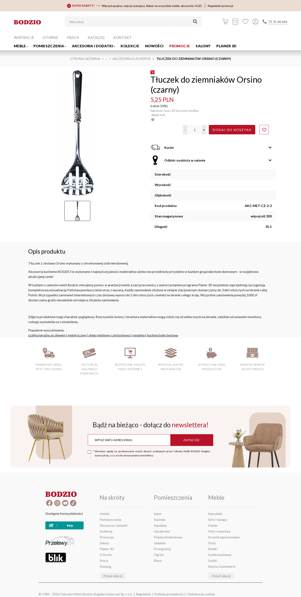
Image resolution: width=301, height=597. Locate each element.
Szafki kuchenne (219, 555)
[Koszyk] (225, 21)
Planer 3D (226, 46)
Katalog (96, 37)
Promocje (179, 46)
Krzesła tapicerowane (224, 537)
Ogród (158, 555)
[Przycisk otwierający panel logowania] (255, 21)
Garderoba (162, 531)
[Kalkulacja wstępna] (235, 21)
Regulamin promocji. (220, 6)
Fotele (212, 525)
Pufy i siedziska (219, 531)
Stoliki (212, 549)
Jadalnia (160, 543)
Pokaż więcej (112, 576)
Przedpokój (162, 549)
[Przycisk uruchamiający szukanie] (195, 21)
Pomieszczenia (49, 46)
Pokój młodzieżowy (168, 537)
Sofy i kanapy (217, 519)
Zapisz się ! (191, 440)
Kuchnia (159, 519)
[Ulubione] (245, 21)
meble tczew (77, 335)
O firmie (50, 37)
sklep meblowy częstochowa (109, 335)
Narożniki (215, 514)
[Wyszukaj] (130, 21)
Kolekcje (130, 46)
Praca (73, 37)
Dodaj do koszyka (232, 130)
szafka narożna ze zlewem (46, 335)
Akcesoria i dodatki (93, 46)
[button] (185, 129)
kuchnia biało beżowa (162, 335)
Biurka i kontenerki (222, 566)
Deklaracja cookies (201, 594)
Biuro (158, 560)
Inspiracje (24, 37)
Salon (158, 514)
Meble (21, 46)
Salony (203, 46)
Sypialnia (160, 525)
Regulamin (143, 594)
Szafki (212, 560)
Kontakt (122, 37)
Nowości (154, 46)
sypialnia (138, 335)
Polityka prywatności (169, 594)
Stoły (212, 543)
